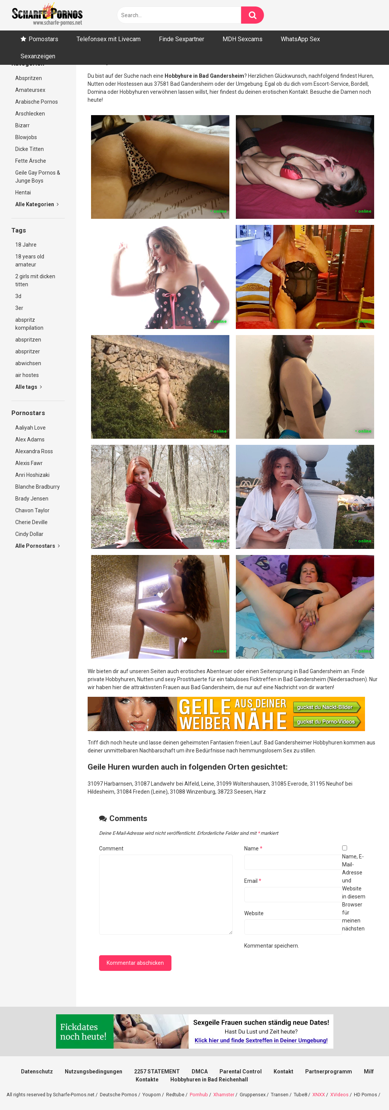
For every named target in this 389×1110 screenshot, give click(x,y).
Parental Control (240, 1071)
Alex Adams (30, 439)
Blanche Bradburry (37, 487)
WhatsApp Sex (300, 39)
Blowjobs (26, 137)
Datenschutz (37, 1071)
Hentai (23, 192)
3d (18, 296)
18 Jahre (26, 245)
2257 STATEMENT (157, 1071)
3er (19, 308)
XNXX (318, 1094)
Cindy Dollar (29, 534)
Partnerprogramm (328, 1071)
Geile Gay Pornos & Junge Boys (37, 177)
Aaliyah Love (30, 428)
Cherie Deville (31, 522)
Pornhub (199, 1094)
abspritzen (28, 340)
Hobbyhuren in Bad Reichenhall (209, 1079)
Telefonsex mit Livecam (109, 39)
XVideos (339, 1094)
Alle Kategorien (37, 204)
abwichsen (28, 363)
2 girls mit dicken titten (35, 280)
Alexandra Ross (34, 451)
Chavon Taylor (32, 510)
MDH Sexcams (243, 39)
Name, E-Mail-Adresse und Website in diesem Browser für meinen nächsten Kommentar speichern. (304, 901)
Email (252, 881)
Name (253, 848)
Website (254, 913)
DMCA (200, 1071)
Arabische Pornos (36, 102)
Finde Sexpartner (181, 39)
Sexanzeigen (38, 56)
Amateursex (30, 90)
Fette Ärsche (30, 161)
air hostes (27, 375)
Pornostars (43, 39)
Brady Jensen (31, 499)
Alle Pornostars (37, 546)
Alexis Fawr (29, 463)
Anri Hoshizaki (32, 475)
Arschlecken (30, 114)
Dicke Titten (29, 149)
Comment (111, 848)
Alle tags (28, 387)
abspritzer (27, 351)
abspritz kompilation (29, 324)
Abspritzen (28, 78)
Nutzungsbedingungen (93, 1071)
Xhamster (223, 1094)
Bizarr (22, 125)
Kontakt (283, 1071)
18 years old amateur (29, 260)
